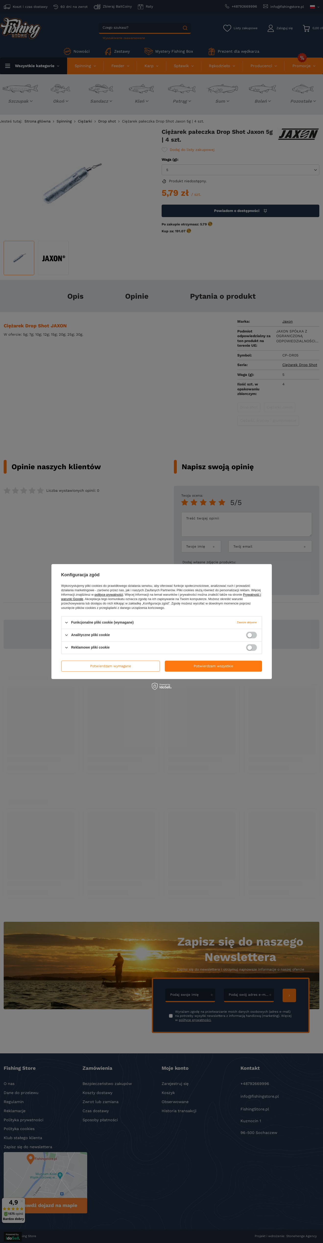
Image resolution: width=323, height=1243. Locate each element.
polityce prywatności (109, 594)
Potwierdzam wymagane (110, 666)
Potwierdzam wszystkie (213, 666)
